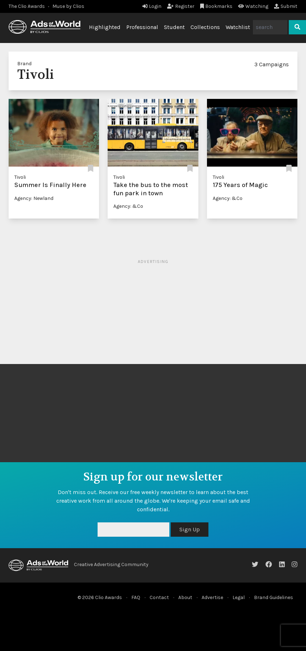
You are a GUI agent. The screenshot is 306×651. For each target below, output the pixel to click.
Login (151, 6)
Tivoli (20, 177)
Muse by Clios (68, 6)
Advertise (212, 597)
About (185, 597)
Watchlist (238, 27)
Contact (159, 597)
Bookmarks (216, 6)
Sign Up (189, 529)
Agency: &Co (128, 206)
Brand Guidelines (273, 597)
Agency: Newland (33, 198)
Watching (253, 6)
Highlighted (105, 27)
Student (174, 27)
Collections (205, 27)
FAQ (135, 597)
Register (180, 6)
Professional (142, 27)
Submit (285, 6)
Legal (238, 597)
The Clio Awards (27, 6)
